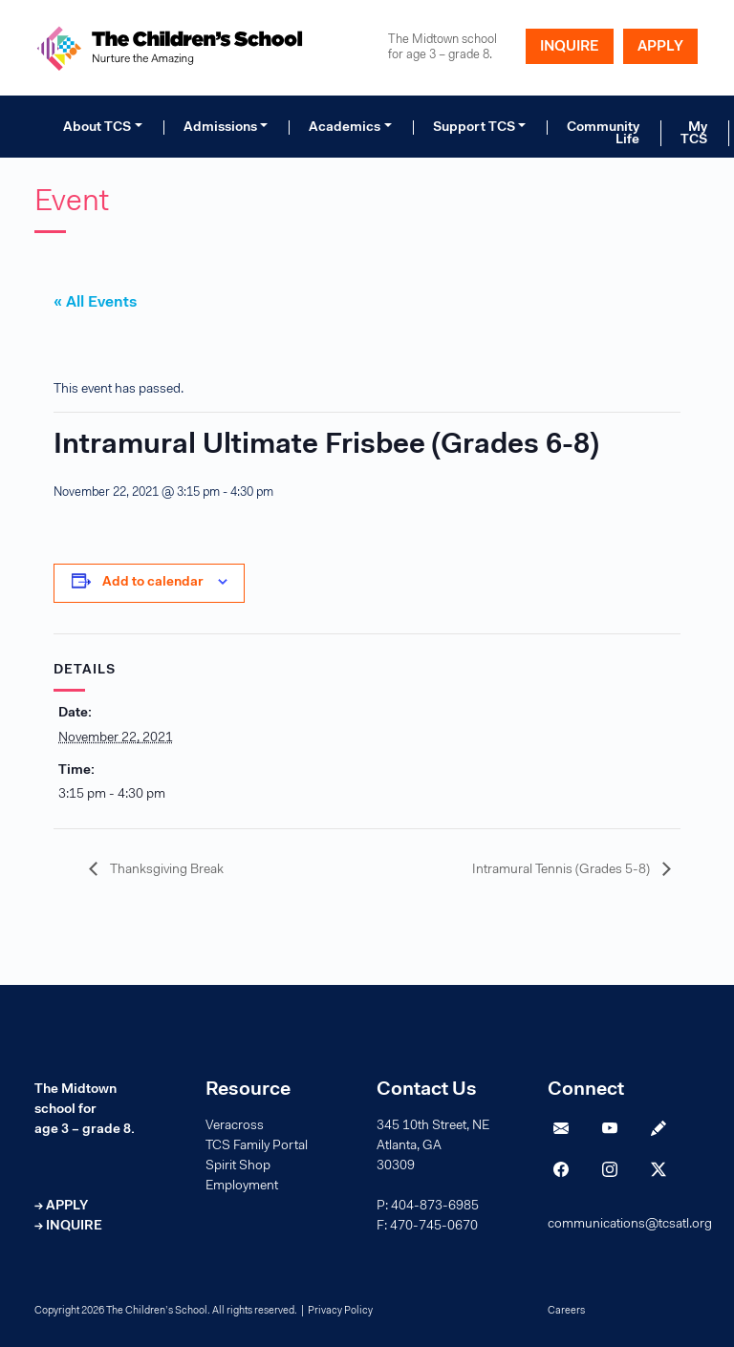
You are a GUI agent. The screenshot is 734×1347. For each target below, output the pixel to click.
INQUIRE (569, 47)
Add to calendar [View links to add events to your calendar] (153, 582)
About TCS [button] (97, 128)
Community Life (603, 133)
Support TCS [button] (474, 128)
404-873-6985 (435, 1206)
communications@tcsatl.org (630, 1224)
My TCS (693, 133)
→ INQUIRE (68, 1226)
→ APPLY (61, 1206)
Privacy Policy (340, 1311)
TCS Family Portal (256, 1146)
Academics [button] (344, 128)
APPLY (660, 47)
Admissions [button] (220, 128)
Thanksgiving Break (165, 870)
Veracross (234, 1126)
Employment (241, 1186)
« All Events (95, 302)
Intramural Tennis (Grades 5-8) (562, 870)
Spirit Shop (237, 1166)
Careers (566, 1311)
